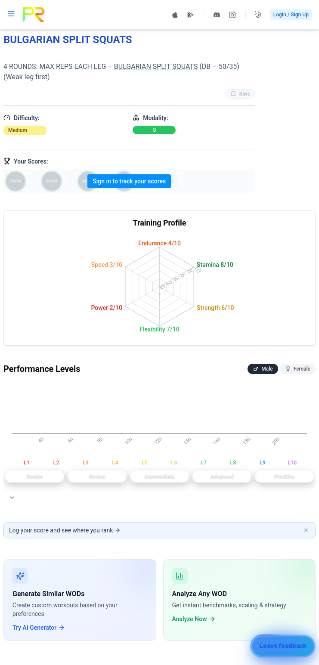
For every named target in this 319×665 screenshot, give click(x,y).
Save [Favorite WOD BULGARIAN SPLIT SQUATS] (240, 94)
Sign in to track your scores (129, 181)
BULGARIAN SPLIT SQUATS (156, 66)
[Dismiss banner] (306, 530)
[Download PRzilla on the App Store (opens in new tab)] (175, 14)
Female (297, 369)
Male (263, 369)
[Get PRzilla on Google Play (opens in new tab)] (190, 14)
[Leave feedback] (282, 646)
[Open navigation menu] (11, 14)
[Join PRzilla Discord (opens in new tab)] (217, 14)
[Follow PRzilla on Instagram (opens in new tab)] (232, 14)
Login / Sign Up (291, 15)
